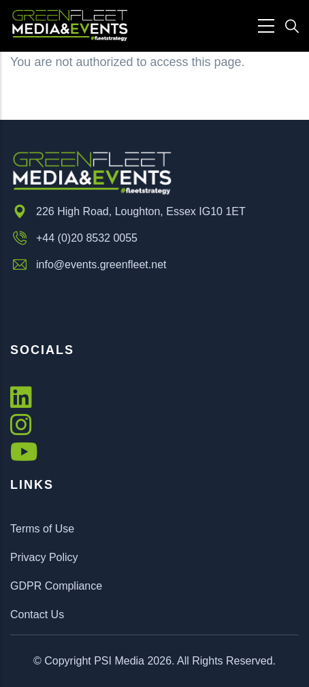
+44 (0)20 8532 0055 (73, 238)
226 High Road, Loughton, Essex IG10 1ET (128, 212)
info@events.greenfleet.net (88, 265)
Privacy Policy (44, 557)
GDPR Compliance (56, 586)
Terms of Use (42, 528)
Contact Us (37, 614)
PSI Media (119, 661)
